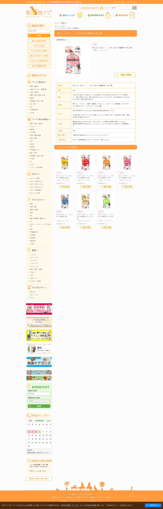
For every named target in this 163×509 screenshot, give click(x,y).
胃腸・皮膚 (33, 138)
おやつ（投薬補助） (73, 28)
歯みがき (32, 292)
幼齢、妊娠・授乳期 (36, 123)
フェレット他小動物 (36, 167)
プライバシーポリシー (77, 501)
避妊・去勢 (33, 153)
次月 (48, 421)
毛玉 (31, 141)
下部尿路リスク (35, 150)
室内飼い (32, 147)
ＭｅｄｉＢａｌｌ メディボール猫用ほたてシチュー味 (85, 216)
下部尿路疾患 (34, 110)
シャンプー (33, 254)
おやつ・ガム (34, 295)
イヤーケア (33, 260)
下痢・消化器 (34, 92)
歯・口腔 (32, 104)
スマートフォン (84, 494)
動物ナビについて (82, 497)
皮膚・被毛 (33, 207)
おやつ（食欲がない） (37, 181)
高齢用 (32, 129)
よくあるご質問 (120, 2)
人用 (31, 275)
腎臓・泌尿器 (34, 209)
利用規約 (64, 501)
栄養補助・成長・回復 (37, 156)
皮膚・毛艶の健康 (35, 135)
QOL (31, 229)
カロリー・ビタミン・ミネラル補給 (40, 225)
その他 (32, 112)
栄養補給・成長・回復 (37, 101)
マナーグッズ (34, 266)
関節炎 (32, 98)
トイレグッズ (34, 263)
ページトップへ (132, 496)
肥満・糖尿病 (34, 86)
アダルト (32, 126)
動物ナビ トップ (57, 497)
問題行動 (32, 241)
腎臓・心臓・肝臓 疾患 (37, 95)
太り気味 (32, 132)
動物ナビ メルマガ (96, 497)
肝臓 (31, 212)
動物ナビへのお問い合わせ (38, 471)
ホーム (57, 23)
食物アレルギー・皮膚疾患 (38, 89)
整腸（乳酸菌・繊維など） (38, 218)
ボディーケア (34, 257)
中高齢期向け (34, 232)
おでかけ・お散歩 (35, 281)
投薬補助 (32, 238)
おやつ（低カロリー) (36, 187)
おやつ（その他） (35, 193)
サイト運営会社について (94, 501)
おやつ (63, 26)
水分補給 (32, 235)
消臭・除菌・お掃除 (36, 269)
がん (31, 107)
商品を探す (125, 15)
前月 (30, 421)
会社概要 (108, 497)
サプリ (32, 298)
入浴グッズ (33, 278)
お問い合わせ (133, 2)
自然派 (32, 144)
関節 (31, 204)
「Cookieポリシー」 (112, 505)
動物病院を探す (99, 15)
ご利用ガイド (69, 497)
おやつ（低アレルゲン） (37, 184)
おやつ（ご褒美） (35, 178)
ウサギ (32, 164)
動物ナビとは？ (72, 15)
